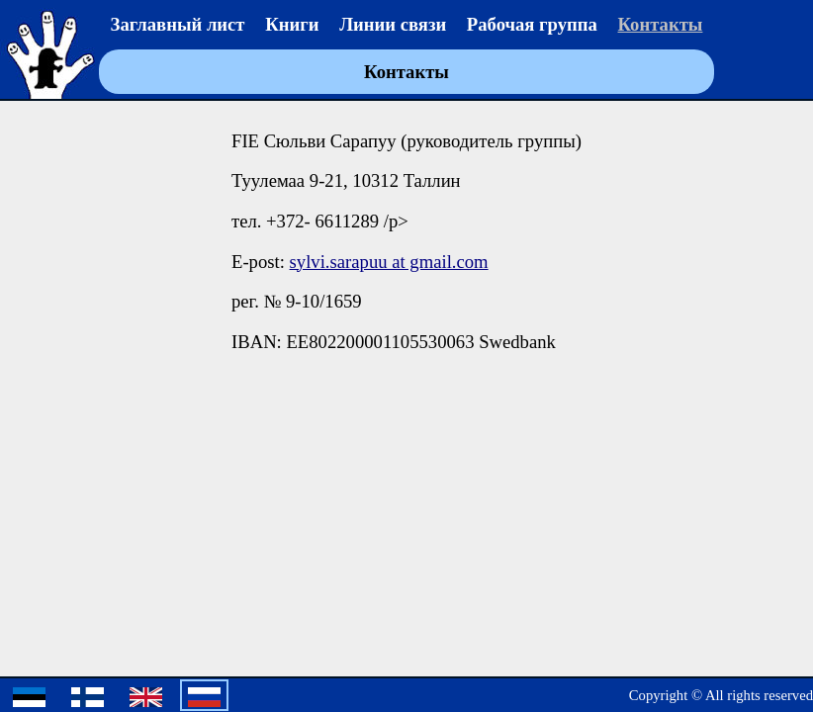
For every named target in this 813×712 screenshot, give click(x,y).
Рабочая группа (532, 24)
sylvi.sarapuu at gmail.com (389, 261)
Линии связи (392, 24)
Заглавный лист (178, 24)
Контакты (660, 24)
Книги (291, 24)
